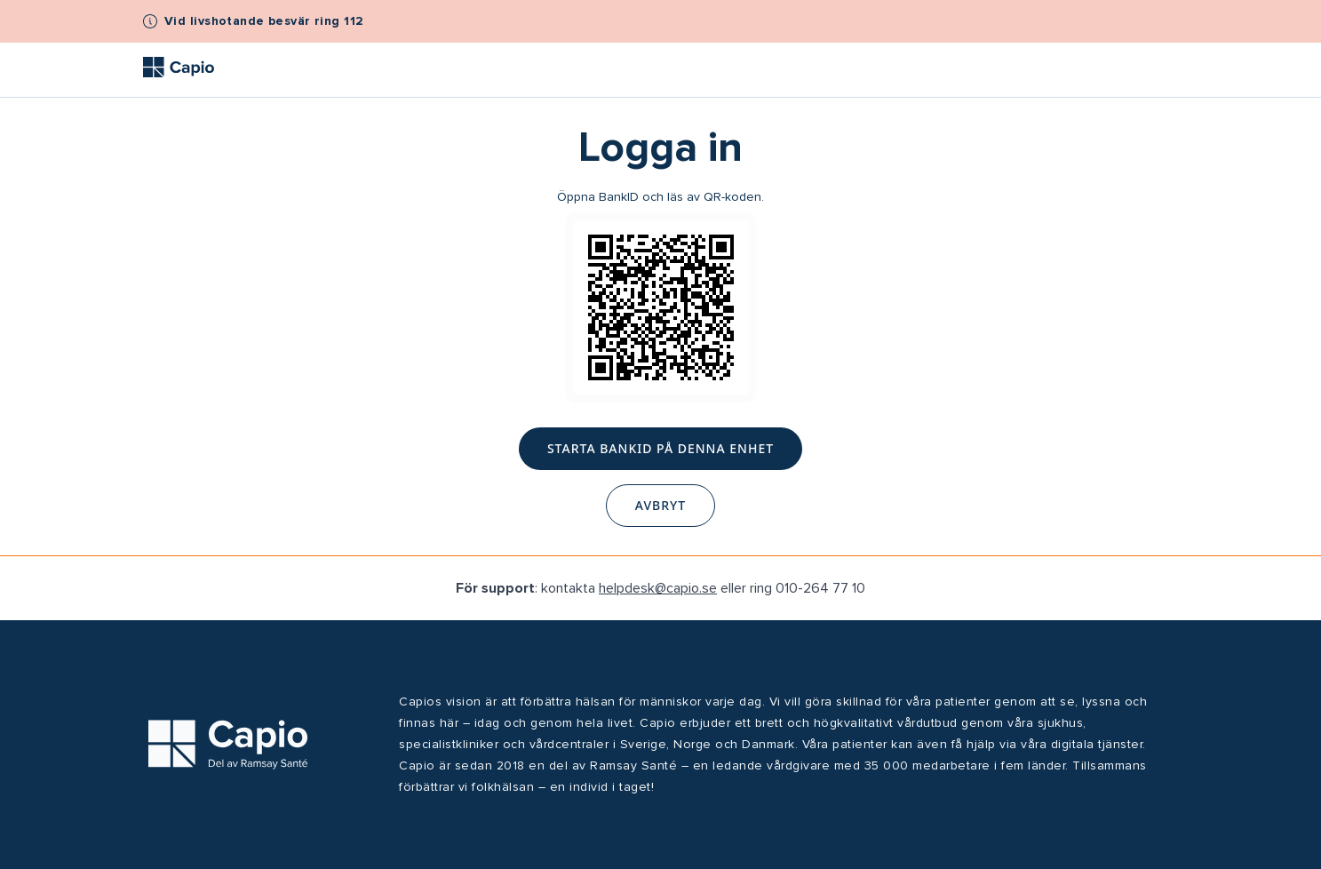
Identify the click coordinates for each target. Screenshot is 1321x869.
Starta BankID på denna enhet (660, 448)
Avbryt (660, 505)
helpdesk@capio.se (658, 588)
